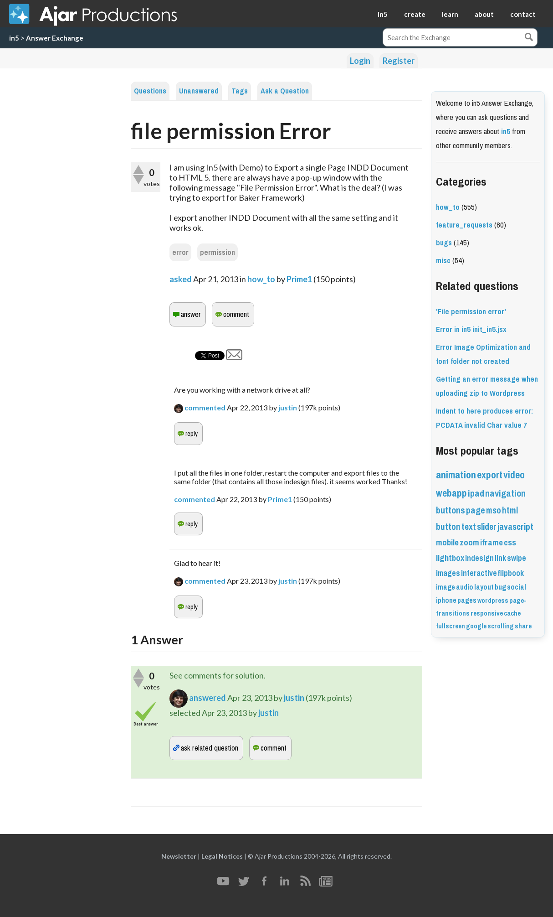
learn (450, 14)
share (523, 626)
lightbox (450, 558)
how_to (261, 279)
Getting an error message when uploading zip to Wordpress (487, 386)
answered (207, 697)
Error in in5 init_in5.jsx (471, 329)
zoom (469, 542)
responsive (487, 613)
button (448, 527)
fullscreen (450, 626)
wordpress (492, 600)
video (514, 475)
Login (360, 61)
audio (464, 587)
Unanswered (199, 91)
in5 (383, 14)
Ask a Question (285, 91)
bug (500, 587)
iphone (446, 600)
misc (443, 261)
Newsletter (178, 856)
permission (217, 252)
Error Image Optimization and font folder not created (483, 354)
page (475, 510)
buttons (450, 510)
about (484, 14)
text (468, 527)
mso (493, 510)
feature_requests (464, 225)
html (510, 510)
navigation (505, 493)
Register (399, 61)
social (516, 587)
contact (523, 14)
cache (512, 613)
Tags (239, 91)
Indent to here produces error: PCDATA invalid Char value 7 (484, 418)
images (448, 573)
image (445, 587)
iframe (491, 542)
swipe (516, 558)
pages (466, 600)
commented (204, 407)
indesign (479, 558)
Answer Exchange (54, 38)
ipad (476, 493)
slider (487, 527)
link (500, 558)
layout (484, 587)
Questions (150, 91)
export (489, 475)
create (414, 14)
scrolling (500, 626)
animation (456, 475)
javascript (515, 527)
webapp (451, 493)
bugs (444, 243)
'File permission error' (471, 312)
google (476, 626)
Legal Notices (222, 856)
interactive (479, 573)
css (510, 542)
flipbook (511, 573)
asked (180, 279)
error (180, 252)
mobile (447, 542)
